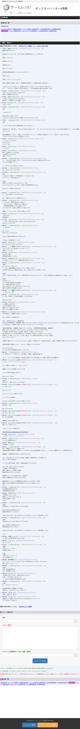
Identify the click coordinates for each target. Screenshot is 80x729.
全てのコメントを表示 (25, 46)
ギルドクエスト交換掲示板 (29, 31)
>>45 (4, 546)
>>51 (4, 594)
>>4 (4, 108)
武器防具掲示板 (16, 29)
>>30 (4, 380)
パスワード (16, 651)
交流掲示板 (5, 31)
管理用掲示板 (52, 31)
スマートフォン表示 (47, 725)
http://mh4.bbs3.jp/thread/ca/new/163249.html (15, 432)
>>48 (4, 567)
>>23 (4, 279)
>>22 (4, 273)
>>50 (4, 583)
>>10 (4, 181)
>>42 (4, 504)
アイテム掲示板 (26, 29)
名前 (3, 617)
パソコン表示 (29, 725)
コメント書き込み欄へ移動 (40, 46)
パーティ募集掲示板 (14, 31)
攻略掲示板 (35, 29)
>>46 (4, 554)
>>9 (4, 174)
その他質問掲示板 (45, 29)
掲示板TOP (4, 26)
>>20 (4, 264)
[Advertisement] (40, 37)
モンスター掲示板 (6, 29)
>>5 (4, 122)
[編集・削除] (40, 48)
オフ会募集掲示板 (43, 31)
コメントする (40, 661)
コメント (6, 625)
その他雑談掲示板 (56, 29)
